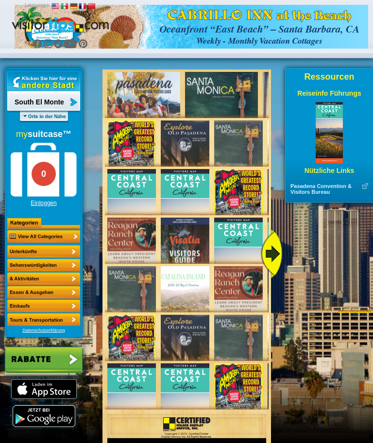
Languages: (37, 5)
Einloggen (43, 203)
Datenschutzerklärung (43, 330)
